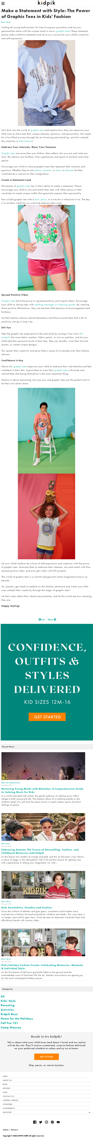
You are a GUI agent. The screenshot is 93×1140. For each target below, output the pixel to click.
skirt (37, 199)
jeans (43, 199)
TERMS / (6, 1130)
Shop (5, 1076)
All (3, 996)
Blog (5, 1084)
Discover (46, 1112)
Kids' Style (6, 22)
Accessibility (9, 1108)
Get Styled (46, 1056)
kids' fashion (25, 141)
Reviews (6, 1088)
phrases (69, 170)
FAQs (5, 1092)
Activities (7, 1010)
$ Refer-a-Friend (10, 1100)
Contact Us (8, 1096)
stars (58, 170)
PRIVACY (14, 1130)
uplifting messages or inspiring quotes (54, 304)
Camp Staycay (11, 1027)
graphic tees (63, 31)
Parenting (8, 1005)
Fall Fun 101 (9, 1023)
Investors (7, 1104)
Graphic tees (8, 153)
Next (51, 619)
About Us (7, 1080)
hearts (38, 170)
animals (47, 170)
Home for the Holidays (17, 1018)
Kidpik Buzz (9, 1014)
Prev (42, 619)
